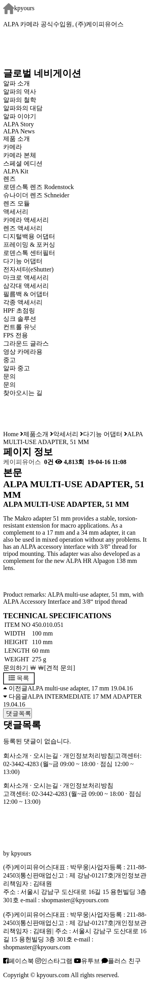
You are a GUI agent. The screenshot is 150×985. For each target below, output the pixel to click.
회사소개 (15, 755)
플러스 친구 (121, 961)
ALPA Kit (15, 171)
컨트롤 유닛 (19, 327)
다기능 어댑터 (23, 261)
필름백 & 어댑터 (32, 294)
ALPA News (19, 131)
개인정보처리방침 (88, 755)
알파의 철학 (19, 99)
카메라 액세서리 (26, 220)
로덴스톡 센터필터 (29, 252)
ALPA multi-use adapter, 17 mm (68, 688)
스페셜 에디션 (23, 163)
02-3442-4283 (21, 764)
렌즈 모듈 (16, 203)
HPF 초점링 (19, 310)
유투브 (87, 961)
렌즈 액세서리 (23, 228)
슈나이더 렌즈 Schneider (36, 195)
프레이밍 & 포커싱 (29, 244)
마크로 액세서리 (26, 277)
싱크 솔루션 (19, 318)
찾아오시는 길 (23, 393)
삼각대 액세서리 (26, 285)
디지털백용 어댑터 (29, 236)
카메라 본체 (19, 155)
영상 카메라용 (23, 351)
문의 (9, 384)
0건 (48, 462)
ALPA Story (18, 124)
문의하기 (15, 668)
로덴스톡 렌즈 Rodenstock (38, 187)
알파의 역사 (19, 91)
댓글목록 (17, 713)
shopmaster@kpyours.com (75, 900)
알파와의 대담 (23, 108)
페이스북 (18, 961)
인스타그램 (53, 961)
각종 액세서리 (23, 302)
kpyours (19, 8)
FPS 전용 (15, 335)
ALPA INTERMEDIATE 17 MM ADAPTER (85, 696)
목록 (19, 678)
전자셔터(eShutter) (28, 269)
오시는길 (45, 755)
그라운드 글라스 (26, 343)
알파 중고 (16, 368)
